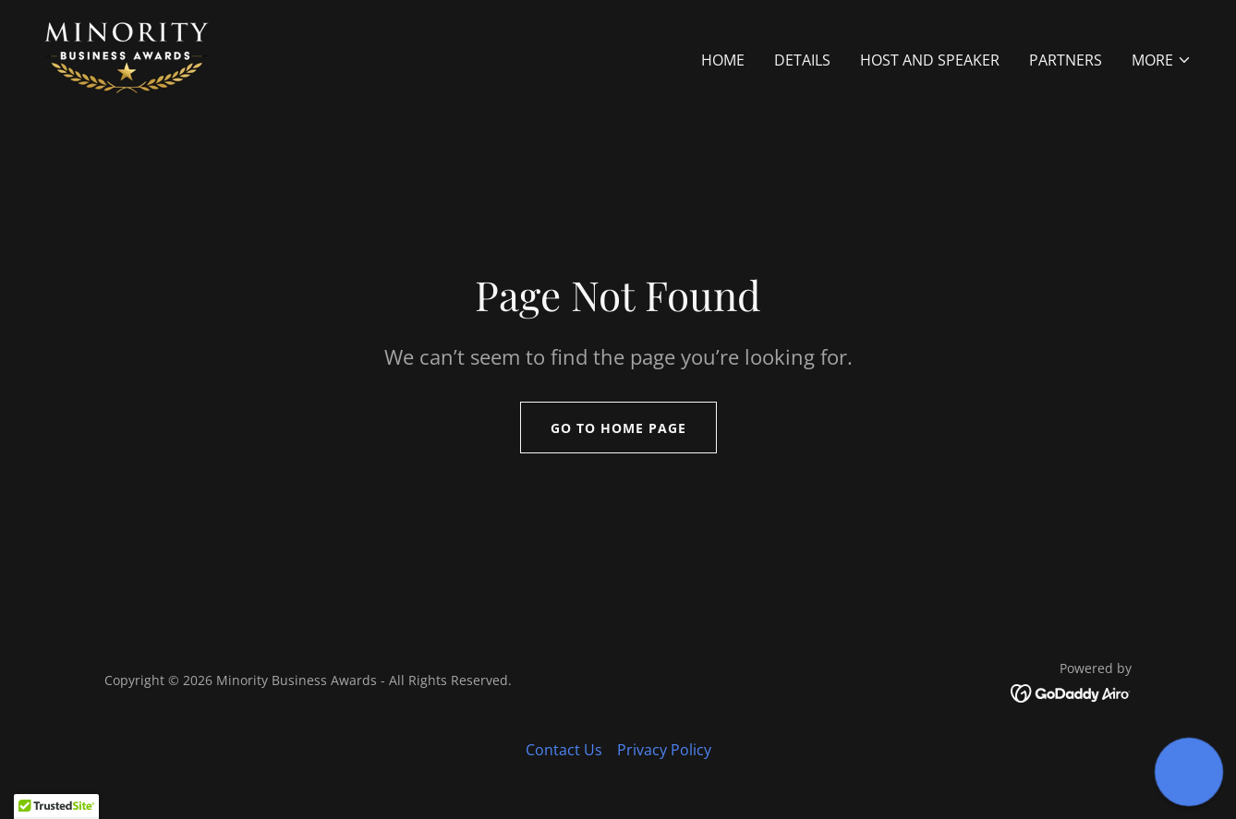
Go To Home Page (618, 428)
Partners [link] (1065, 60)
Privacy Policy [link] (664, 750)
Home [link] (723, 60)
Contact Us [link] (564, 750)
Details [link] (802, 60)
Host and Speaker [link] (930, 60)
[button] (1162, 60)
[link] (126, 56)
